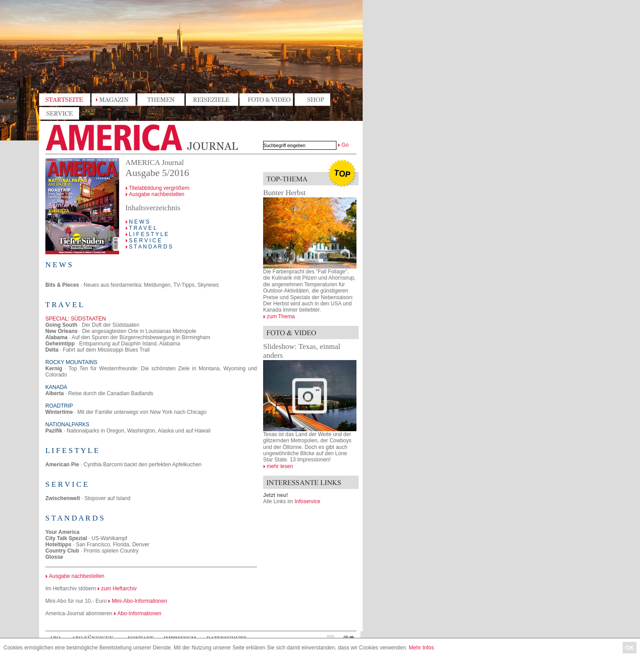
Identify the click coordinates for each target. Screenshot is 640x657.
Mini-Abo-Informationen (139, 601)
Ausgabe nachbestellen (156, 194)
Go (344, 145)
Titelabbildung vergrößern (159, 188)
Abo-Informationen (139, 613)
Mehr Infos (421, 648)
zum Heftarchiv (118, 588)
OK (629, 647)
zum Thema (281, 316)
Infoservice (307, 501)
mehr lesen (280, 466)
